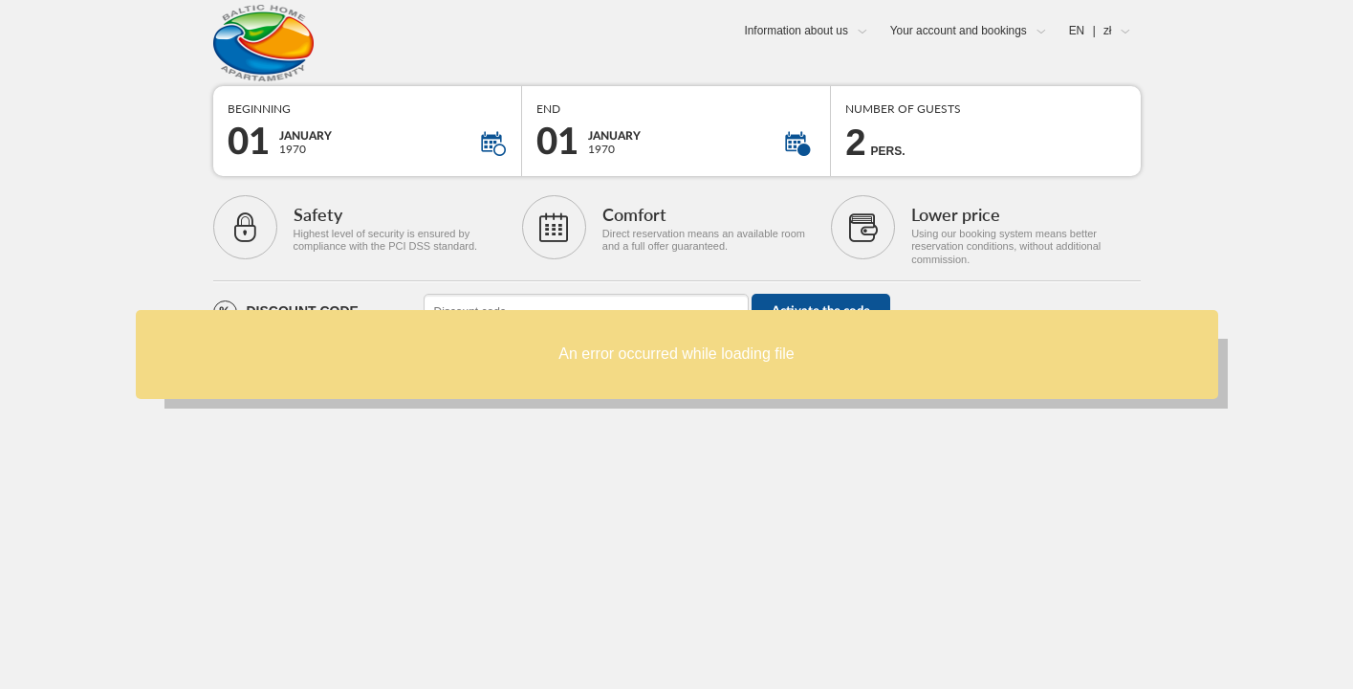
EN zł (1090, 30)
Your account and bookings (958, 30)
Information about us (795, 30)
